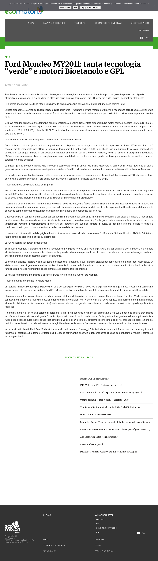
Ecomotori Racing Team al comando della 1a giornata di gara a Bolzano (115, 422)
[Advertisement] (27, 392)
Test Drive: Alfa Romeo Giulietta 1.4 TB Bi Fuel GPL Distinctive (110, 407)
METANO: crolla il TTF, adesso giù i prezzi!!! (101, 385)
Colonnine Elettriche (106, 528)
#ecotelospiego (140, 22)
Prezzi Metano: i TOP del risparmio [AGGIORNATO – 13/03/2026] (111, 392)
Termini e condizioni (104, 551)
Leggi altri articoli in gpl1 (79, 357)
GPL (97, 524)
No (75, 8)
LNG (97, 532)
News (31, 22)
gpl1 (7, 57)
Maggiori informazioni (90, 8)
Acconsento (65, 8)
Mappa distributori (54, 22)
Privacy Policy (49, 551)
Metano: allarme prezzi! (91, 444)
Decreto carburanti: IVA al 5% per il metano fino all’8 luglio (108, 452)
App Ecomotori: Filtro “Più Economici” (99, 437)
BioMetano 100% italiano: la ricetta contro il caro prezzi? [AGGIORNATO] (115, 429)
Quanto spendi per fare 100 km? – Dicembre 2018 (104, 400)
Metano (100, 519)
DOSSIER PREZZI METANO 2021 (95, 414)
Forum (98, 545)
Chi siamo (143, 30)
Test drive (80, 22)
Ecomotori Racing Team (108, 22)
